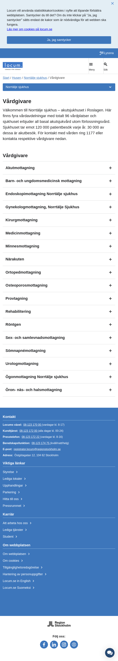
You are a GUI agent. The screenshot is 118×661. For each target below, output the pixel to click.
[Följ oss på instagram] (64, 645)
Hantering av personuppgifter (25, 574)
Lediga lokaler (15, 479)
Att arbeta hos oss (18, 523)
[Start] (13, 66)
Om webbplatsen (17, 554)
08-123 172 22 (31, 437)
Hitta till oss (13, 499)
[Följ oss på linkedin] (54, 645)
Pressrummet (14, 506)
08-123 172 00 (28, 430)
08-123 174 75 (41, 443)
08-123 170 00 (32, 424)
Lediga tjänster (15, 530)
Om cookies (13, 561)
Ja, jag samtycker (59, 40)
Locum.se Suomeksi (19, 588)
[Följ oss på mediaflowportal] (74, 645)
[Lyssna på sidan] (106, 53)
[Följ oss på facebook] (44, 645)
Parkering (12, 492)
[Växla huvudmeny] (96, 66)
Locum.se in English (19, 581)
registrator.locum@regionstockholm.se (37, 449)
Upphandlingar (15, 486)
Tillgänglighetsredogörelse (23, 568)
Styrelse (11, 472)
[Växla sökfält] (110, 66)
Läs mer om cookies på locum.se (29, 29)
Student (10, 537)
